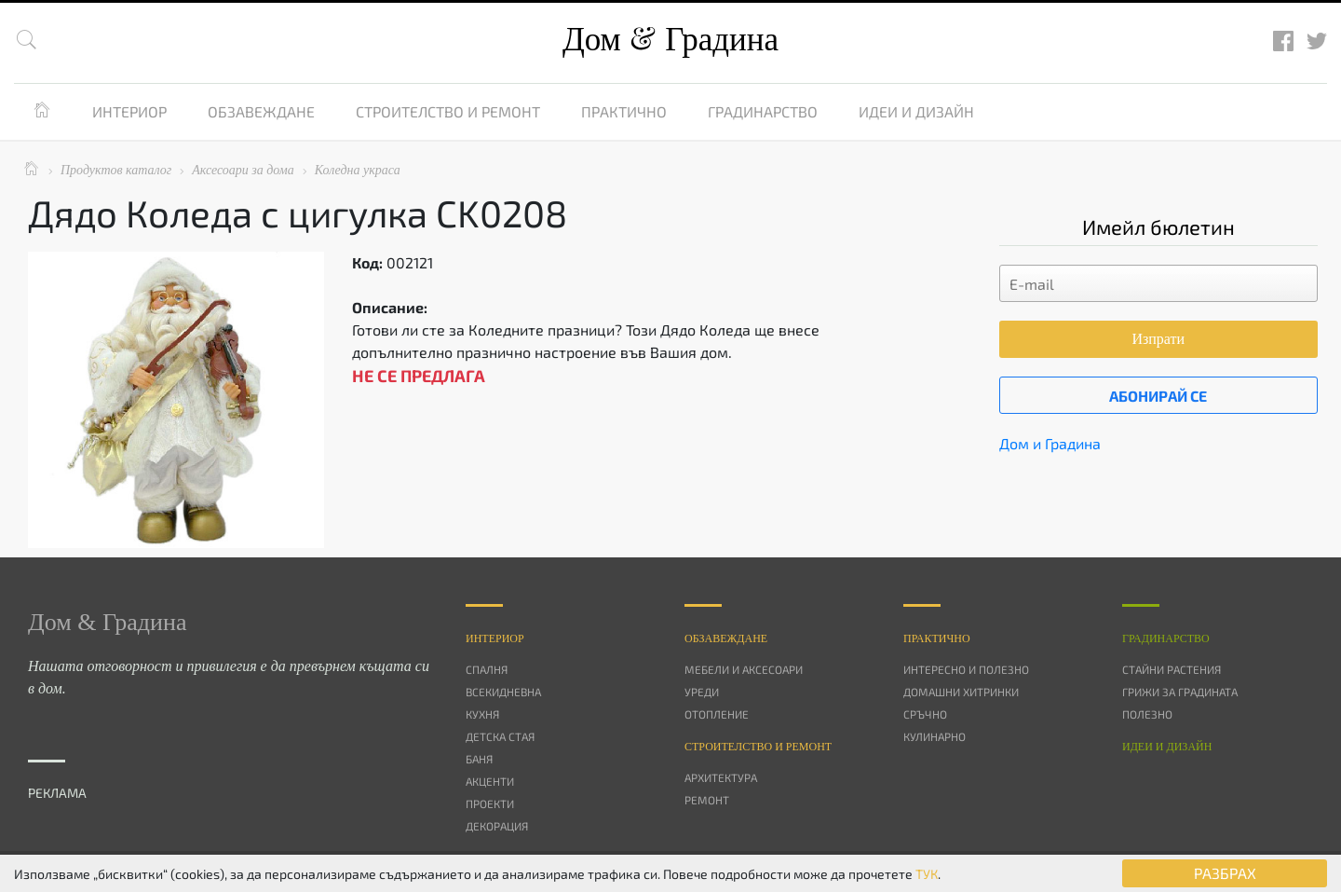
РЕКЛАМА (57, 793)
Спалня (487, 669)
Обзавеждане (261, 111)
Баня (479, 758)
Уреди (701, 691)
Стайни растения (1171, 669)
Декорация (497, 825)
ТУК (926, 874)
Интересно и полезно (966, 669)
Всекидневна (503, 691)
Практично (624, 111)
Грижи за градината (1180, 691)
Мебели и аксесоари (743, 669)
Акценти (490, 781)
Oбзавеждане (725, 638)
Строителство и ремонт (448, 111)
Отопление (716, 713)
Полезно (1147, 713)
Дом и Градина (1050, 443)
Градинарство (763, 111)
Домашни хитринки (961, 691)
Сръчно (925, 713)
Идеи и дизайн (916, 111)
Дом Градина (670, 39)
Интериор (129, 111)
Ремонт (706, 799)
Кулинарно (934, 736)
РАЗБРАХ (1225, 873)
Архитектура (720, 777)
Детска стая (500, 736)
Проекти (490, 803)
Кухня (482, 713)
